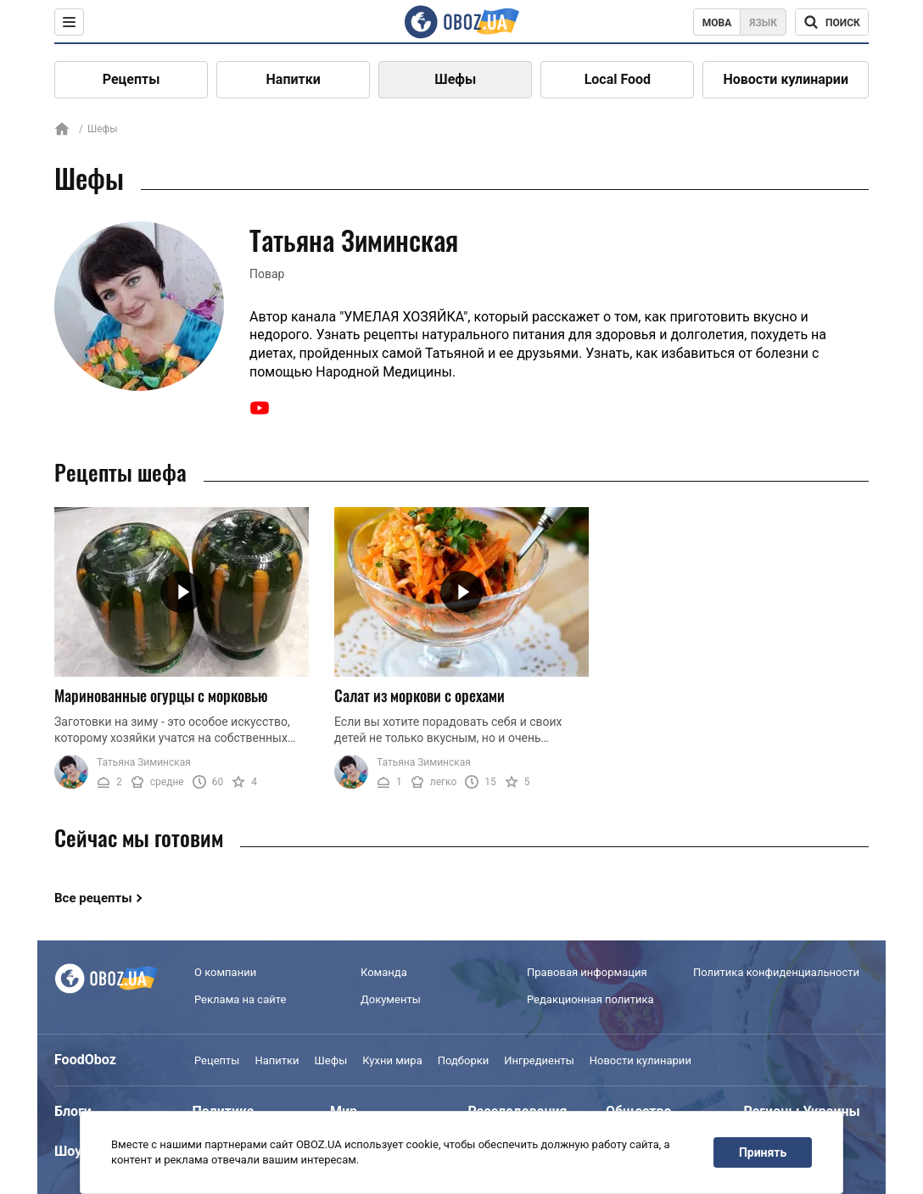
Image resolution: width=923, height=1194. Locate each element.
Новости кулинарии (785, 79)
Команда (384, 972)
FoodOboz (85, 1060)
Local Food (618, 79)
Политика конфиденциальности (776, 972)
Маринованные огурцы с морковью (161, 695)
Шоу (67, 1151)
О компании (225, 972)
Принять (762, 1152)
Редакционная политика (590, 999)
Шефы (455, 79)
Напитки (293, 79)
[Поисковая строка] (832, 22)
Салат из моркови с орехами (419, 695)
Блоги (73, 1111)
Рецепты (131, 79)
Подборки (463, 1060)
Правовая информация (587, 972)
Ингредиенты (539, 1060)
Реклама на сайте (240, 999)
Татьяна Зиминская (144, 762)
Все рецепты (93, 898)
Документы (391, 999)
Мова (717, 23)
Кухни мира (392, 1060)
